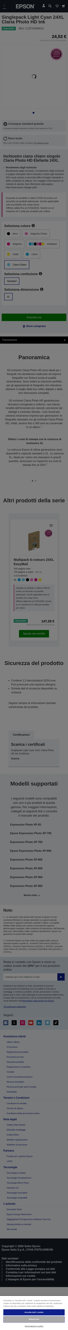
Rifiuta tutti (34, 1319)
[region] (34, 1313)
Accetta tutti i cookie (34, 1312)
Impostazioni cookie (34, 1326)
